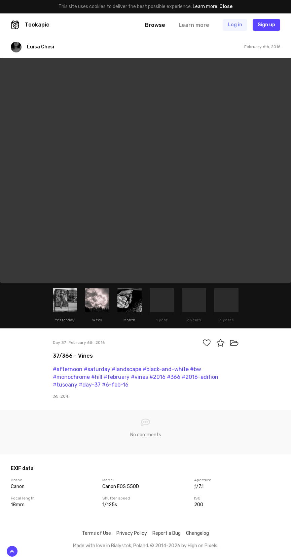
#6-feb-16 (115, 385)
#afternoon (67, 369)
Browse (155, 25)
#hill (96, 377)
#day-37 (90, 385)
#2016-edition (200, 377)
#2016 (157, 377)
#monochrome (71, 377)
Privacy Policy (131, 533)
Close (225, 6)
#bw (195, 369)
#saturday (97, 369)
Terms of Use (96, 533)
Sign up (266, 25)
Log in (235, 25)
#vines (139, 377)
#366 (173, 377)
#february (117, 377)
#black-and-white (166, 369)
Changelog (197, 533)
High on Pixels (202, 546)
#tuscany (65, 385)
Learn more (205, 6)
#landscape (126, 369)
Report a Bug (166, 533)
